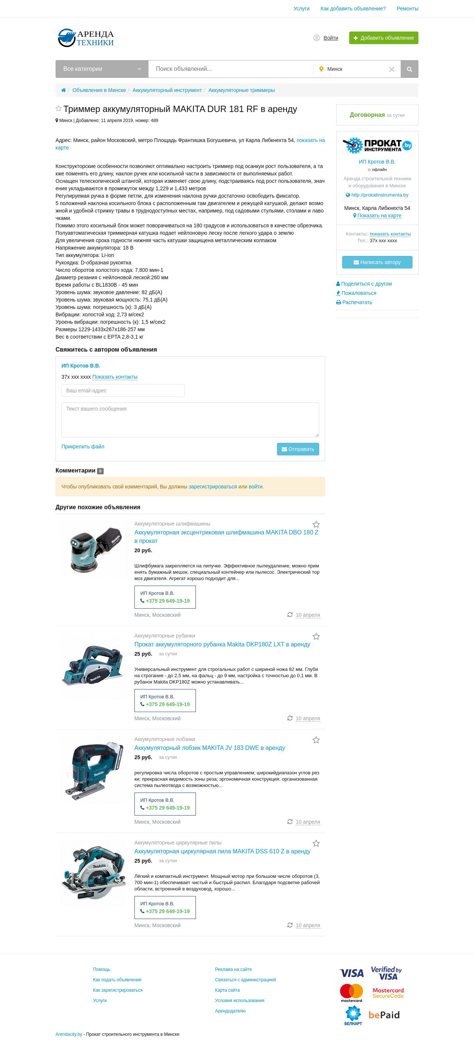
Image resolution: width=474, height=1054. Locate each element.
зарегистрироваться (213, 487)
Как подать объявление (117, 979)
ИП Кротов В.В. (80, 366)
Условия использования (239, 1000)
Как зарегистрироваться (118, 990)
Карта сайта (227, 990)
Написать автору (377, 262)
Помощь (101, 969)
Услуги (302, 8)
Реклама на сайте (233, 969)
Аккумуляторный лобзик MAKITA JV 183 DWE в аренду (209, 748)
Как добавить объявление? (353, 8)
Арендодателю (230, 1011)
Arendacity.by (69, 1034)
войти (256, 487)
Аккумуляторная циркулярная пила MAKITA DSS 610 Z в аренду (222, 851)
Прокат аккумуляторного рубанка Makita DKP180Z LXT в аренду (222, 644)
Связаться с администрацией (245, 979)
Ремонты (407, 8)
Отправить (298, 449)
